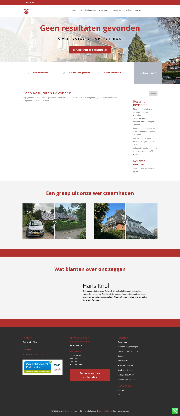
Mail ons (27, 349)
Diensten (103, 10)
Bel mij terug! (147, 73)
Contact (138, 10)
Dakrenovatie (123, 361)
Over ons (117, 10)
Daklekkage (122, 342)
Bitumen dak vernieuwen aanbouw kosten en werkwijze (143, 112)
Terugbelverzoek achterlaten (90, 49)
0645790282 (30, 2)
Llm (119, 394)
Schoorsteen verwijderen (128, 351)
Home (73, 10)
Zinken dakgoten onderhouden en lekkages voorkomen (143, 122)
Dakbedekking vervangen (128, 346)
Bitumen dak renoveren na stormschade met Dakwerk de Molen (144, 131)
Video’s (129, 10)
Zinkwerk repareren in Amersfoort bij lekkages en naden (144, 141)
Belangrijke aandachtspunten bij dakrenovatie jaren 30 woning (145, 151)
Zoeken (153, 93)
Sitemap (121, 390)
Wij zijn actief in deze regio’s (33, 354)
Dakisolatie (122, 356)
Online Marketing (105, 411)
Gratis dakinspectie (87, 10)
